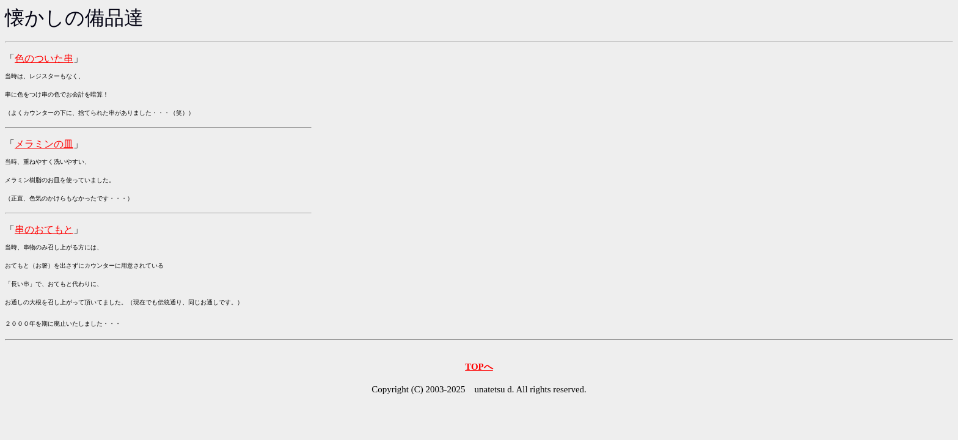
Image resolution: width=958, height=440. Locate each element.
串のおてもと (44, 229)
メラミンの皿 (44, 144)
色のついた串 (44, 58)
